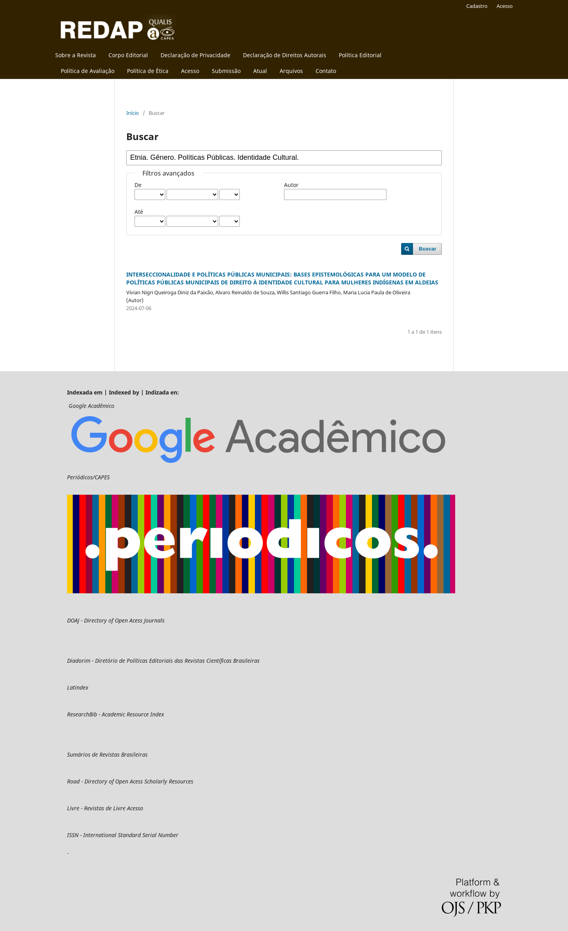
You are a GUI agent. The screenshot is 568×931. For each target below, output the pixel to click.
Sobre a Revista (75, 55)
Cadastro (477, 5)
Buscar (427, 249)
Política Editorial (360, 55)
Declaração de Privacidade (195, 55)
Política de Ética (147, 71)
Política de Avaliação (87, 71)
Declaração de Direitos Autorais (284, 55)
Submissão (226, 71)
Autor (291, 185)
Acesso (190, 71)
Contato (326, 71)
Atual (260, 71)
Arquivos (291, 71)
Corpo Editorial (128, 55)
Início (132, 112)
